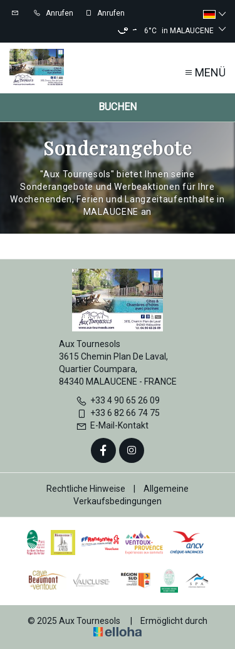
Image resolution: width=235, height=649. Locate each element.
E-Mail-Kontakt (112, 425)
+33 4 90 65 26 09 (118, 400)
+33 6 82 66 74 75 (118, 413)
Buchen (117, 107)
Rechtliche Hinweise (85, 489)
